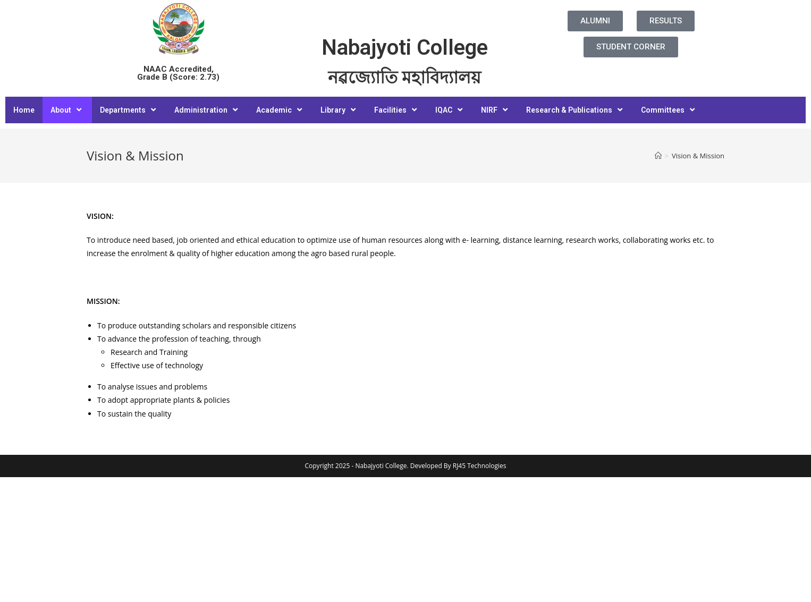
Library (339, 110)
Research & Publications (575, 110)
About (67, 110)
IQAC (450, 110)
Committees (669, 110)
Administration (207, 110)
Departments (129, 110)
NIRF (495, 110)
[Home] (658, 155)
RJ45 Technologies (479, 465)
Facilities (396, 110)
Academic (280, 110)
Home (24, 110)
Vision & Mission (698, 155)
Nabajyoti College (405, 47)
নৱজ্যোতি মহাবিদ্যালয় (404, 77)
